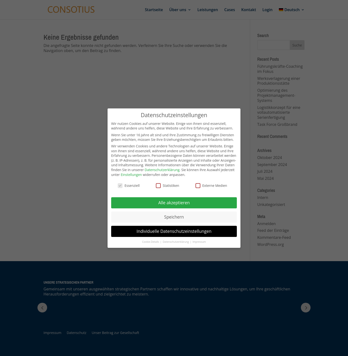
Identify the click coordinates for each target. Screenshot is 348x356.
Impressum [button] (199, 241)
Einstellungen (131, 174)
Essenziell (129, 185)
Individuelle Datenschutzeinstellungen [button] (174, 231)
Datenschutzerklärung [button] (176, 241)
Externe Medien (211, 185)
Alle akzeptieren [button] (174, 202)
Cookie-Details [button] (151, 241)
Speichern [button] (174, 217)
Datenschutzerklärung (162, 169)
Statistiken (167, 185)
